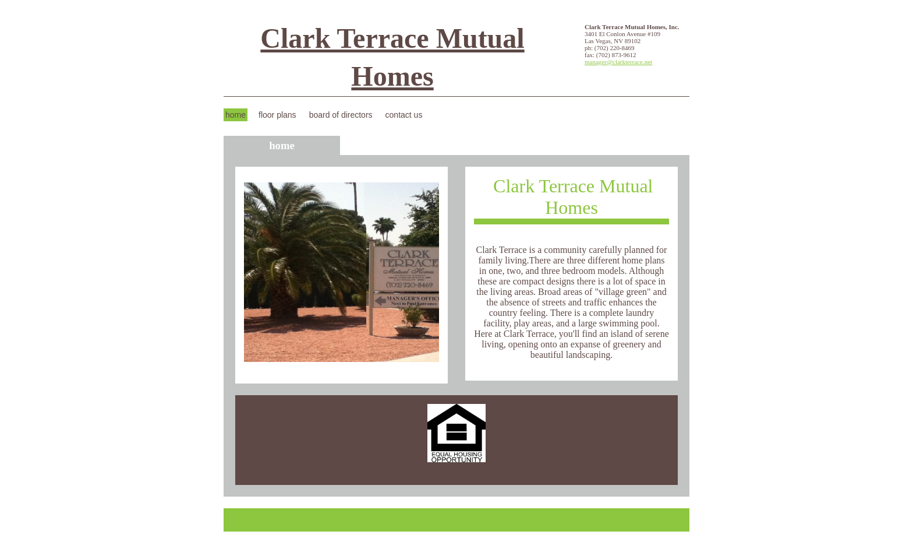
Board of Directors (341, 114)
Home (235, 114)
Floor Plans (277, 114)
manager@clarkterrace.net (618, 61)
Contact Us (404, 114)
